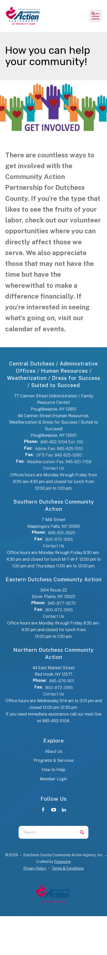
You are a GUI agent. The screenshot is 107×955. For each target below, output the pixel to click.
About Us (53, 751)
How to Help (53, 769)
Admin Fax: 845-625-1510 (59, 448)
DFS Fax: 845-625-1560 (59, 455)
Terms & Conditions (68, 868)
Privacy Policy (34, 868)
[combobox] (47, 832)
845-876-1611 (61, 681)
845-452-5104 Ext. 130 (61, 442)
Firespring (62, 862)
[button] (95, 16)
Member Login (53, 779)
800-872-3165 (59, 539)
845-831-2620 (61, 532)
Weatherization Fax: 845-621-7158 (59, 461)
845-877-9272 (62, 603)
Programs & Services (54, 760)
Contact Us (53, 468)
